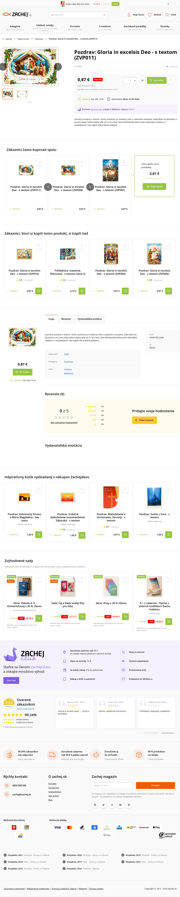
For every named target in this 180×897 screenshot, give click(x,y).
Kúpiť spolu (157, 186)
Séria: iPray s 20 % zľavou (111, 603)
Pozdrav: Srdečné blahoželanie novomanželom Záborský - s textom (67, 517)
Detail (115, 4)
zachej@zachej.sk (21, 794)
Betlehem (68, 373)
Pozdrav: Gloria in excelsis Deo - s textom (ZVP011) (26, 188)
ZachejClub (53, 787)
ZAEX (66, 354)
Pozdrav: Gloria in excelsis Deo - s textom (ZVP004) (111, 272)
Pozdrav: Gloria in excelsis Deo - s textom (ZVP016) (24, 272)
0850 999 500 (19, 785)
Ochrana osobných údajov (64, 888)
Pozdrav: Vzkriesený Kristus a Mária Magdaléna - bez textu (24, 517)
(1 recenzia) (27, 280)
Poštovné (82, 888)
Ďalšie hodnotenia (25, 708)
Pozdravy (39, 39)
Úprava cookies (96, 888)
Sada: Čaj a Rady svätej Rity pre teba (67, 605)
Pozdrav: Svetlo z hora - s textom (154, 516)
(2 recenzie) (71, 529)
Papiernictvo (23, 39)
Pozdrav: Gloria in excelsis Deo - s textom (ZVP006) (154, 272)
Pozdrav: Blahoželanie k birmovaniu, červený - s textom (111, 517)
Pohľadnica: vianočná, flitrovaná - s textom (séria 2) (67, 272)
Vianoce (68, 369)
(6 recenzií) (71, 280)
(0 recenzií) (173, 66)
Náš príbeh (53, 795)
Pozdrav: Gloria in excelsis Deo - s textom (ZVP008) (68, 188)
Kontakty (52, 783)
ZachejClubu (97, 109)
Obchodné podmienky (14, 888)
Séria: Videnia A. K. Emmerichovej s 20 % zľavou (24, 605)
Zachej (9, 39)
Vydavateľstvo (54, 791)
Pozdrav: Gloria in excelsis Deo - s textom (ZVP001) (110, 188)
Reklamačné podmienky (38, 888)
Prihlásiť (155, 785)
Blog (50, 800)
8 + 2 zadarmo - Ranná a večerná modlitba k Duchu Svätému (154, 606)
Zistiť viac (11, 680)
